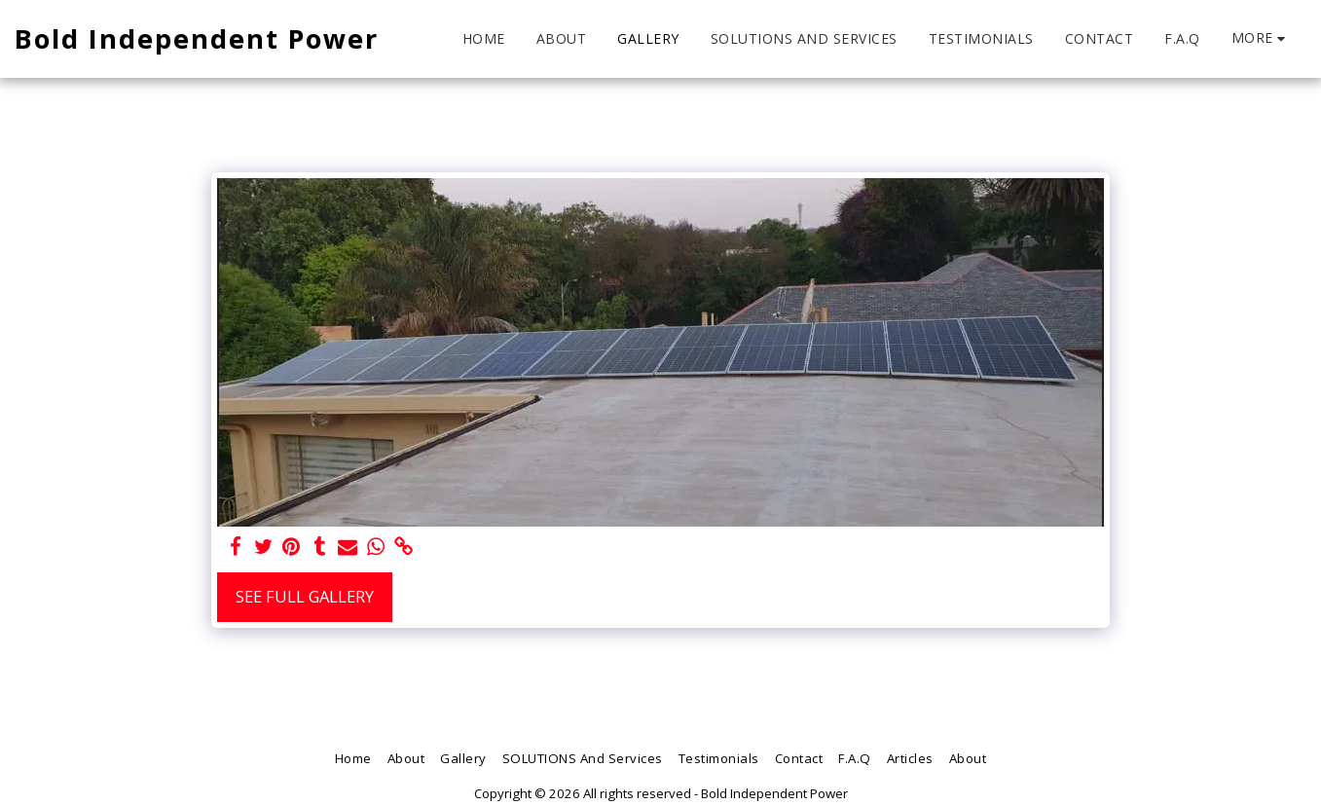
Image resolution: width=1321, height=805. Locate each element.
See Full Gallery (305, 596)
